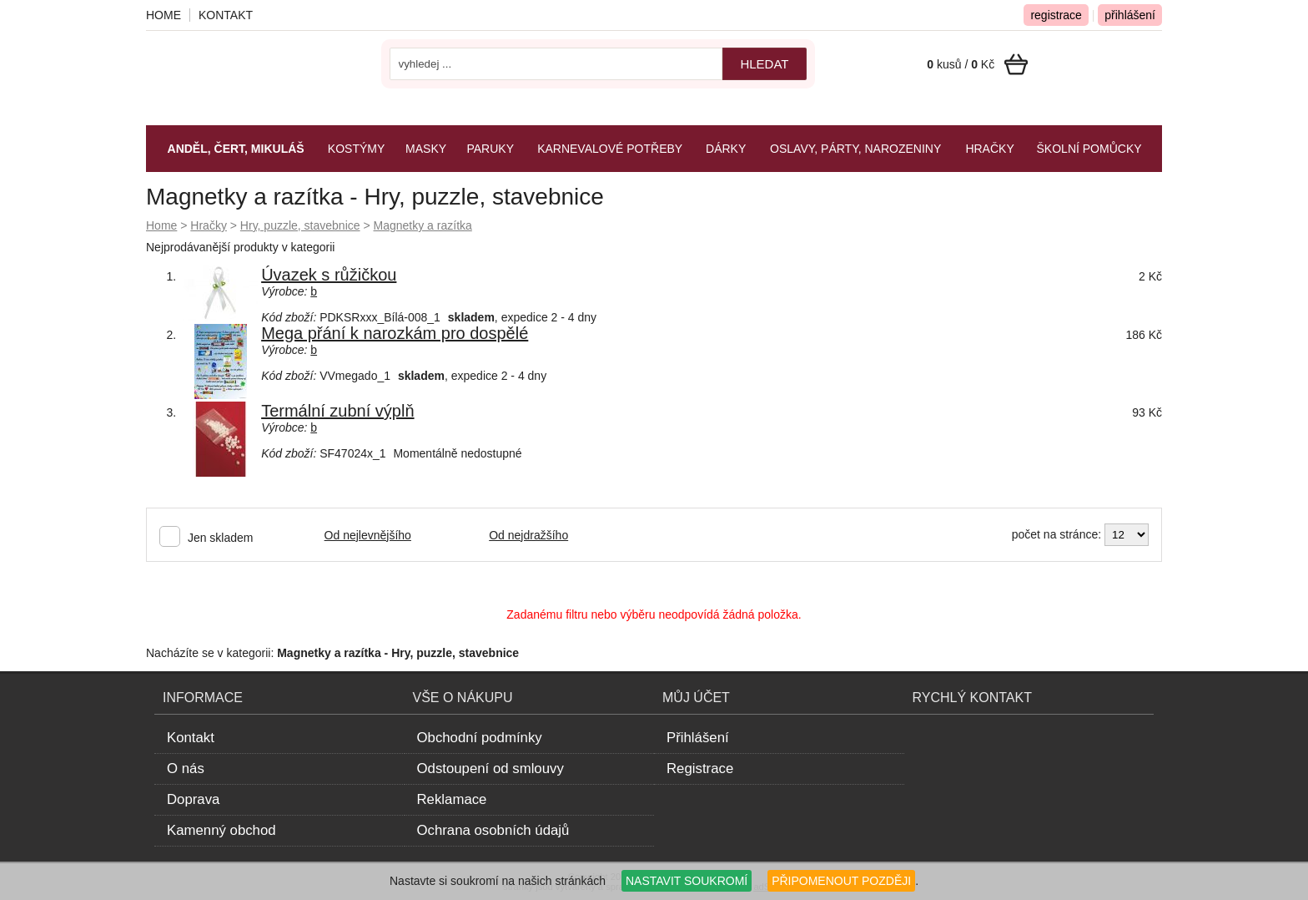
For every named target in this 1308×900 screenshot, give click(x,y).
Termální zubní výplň (337, 411)
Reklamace (452, 799)
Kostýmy (356, 148)
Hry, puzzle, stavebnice (300, 225)
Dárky (726, 148)
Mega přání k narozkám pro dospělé (394, 333)
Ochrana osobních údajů (493, 830)
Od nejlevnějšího (367, 535)
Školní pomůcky (1089, 148)
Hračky (208, 225)
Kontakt (226, 15)
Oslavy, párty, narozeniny (855, 148)
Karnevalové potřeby (609, 148)
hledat (764, 64)
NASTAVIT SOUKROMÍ (686, 880)
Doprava (193, 799)
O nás (185, 768)
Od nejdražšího (528, 535)
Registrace (700, 768)
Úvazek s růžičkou (328, 274)
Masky (425, 148)
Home (161, 225)
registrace (1055, 15)
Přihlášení (698, 738)
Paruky (490, 148)
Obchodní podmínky (479, 738)
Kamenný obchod (221, 830)
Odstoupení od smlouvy (490, 768)
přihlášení (1129, 15)
